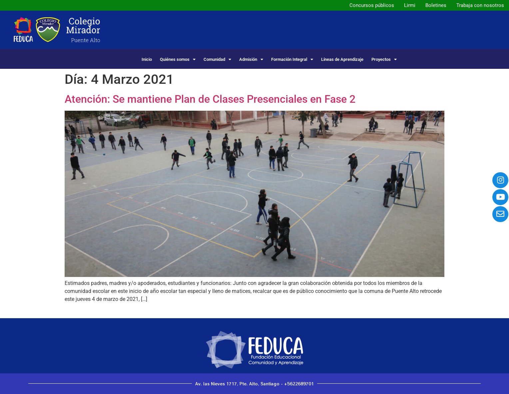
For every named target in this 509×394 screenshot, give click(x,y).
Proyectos (384, 59)
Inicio (147, 59)
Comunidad (217, 59)
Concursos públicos (371, 5)
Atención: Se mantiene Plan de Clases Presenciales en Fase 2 (210, 99)
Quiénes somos (178, 59)
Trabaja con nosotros (480, 5)
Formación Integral (292, 59)
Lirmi (409, 5)
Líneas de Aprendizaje (342, 59)
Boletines (435, 5)
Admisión (251, 59)
